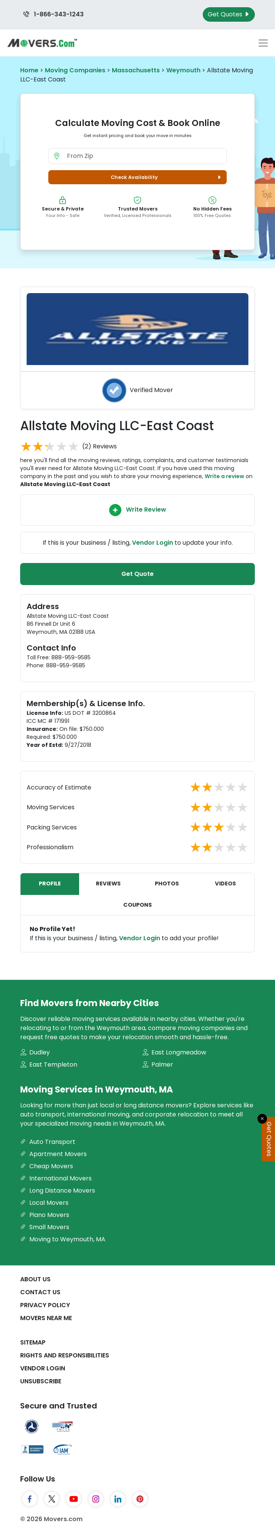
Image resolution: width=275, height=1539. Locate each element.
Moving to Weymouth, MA (62, 1239)
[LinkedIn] (117, 1499)
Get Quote (137, 573)
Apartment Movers (53, 1154)
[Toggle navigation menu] (263, 43)
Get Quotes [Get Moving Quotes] (229, 14)
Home (29, 70)
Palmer (157, 1064)
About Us (35, 1279)
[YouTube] (73, 1499)
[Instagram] (95, 1499)
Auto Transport (47, 1141)
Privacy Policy (45, 1305)
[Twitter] (51, 1499)
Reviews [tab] (108, 883)
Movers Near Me (46, 1318)
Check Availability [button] (167, 177)
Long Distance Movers (57, 1190)
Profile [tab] (50, 883)
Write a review (224, 476)
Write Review (137, 510)
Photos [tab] (167, 883)
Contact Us (40, 1292)
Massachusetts (136, 70)
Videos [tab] (225, 883)
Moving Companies (75, 70)
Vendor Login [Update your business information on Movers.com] (152, 542)
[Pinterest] (139, 1499)
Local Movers (44, 1202)
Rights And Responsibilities (64, 1355)
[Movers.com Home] (42, 42)
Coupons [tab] (137, 905)
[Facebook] (29, 1499)
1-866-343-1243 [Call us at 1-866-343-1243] (53, 14)
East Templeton (48, 1064)
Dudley (35, 1052)
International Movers (56, 1178)
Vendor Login (139, 938)
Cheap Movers (46, 1166)
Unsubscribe (40, 1381)
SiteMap (33, 1342)
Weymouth (183, 70)
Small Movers (44, 1227)
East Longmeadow (174, 1052)
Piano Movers (44, 1214)
